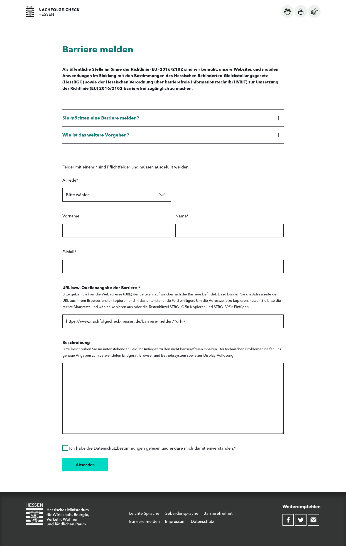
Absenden (85, 464)
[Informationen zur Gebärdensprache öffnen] (287, 11)
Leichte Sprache (144, 513)
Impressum (175, 521)
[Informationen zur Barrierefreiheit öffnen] (314, 11)
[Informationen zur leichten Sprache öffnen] (301, 11)
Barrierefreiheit (218, 513)
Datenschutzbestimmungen (119, 448)
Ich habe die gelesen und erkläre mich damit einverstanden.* (149, 448)
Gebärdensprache (181, 513)
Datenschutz (202, 521)
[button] (173, 117)
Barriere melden (144, 521)
